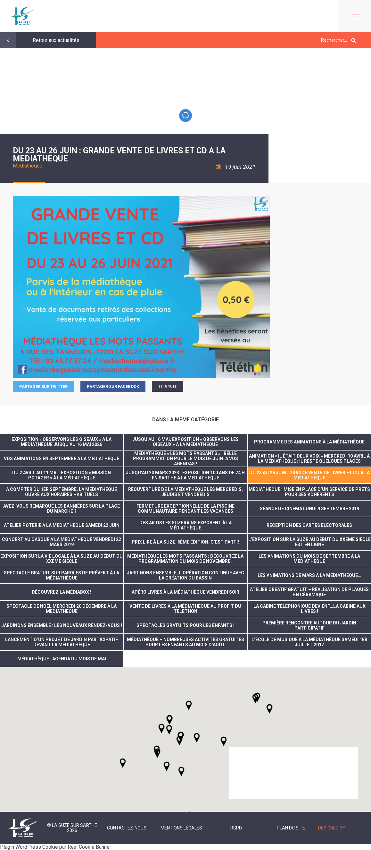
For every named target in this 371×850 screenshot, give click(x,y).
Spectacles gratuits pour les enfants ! (185, 625)
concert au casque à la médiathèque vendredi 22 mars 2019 (61, 542)
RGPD (236, 827)
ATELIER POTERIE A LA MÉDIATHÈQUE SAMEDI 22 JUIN (62, 525)
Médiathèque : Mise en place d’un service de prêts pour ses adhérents (309, 492)
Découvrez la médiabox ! (61, 592)
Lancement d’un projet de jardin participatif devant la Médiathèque (61, 642)
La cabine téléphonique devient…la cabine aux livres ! (309, 609)
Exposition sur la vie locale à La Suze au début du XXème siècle (61, 559)
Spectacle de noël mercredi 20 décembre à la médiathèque (61, 609)
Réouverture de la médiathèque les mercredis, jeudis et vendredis (185, 492)
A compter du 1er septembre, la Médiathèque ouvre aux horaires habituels (61, 492)
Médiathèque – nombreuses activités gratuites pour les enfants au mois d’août (185, 642)
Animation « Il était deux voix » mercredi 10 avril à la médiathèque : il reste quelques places (309, 458)
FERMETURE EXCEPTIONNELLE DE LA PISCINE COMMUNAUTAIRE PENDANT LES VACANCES (185, 508)
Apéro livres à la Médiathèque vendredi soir (185, 592)
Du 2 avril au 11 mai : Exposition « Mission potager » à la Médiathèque (61, 475)
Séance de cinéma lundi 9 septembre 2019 (309, 508)
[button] (197, 738)
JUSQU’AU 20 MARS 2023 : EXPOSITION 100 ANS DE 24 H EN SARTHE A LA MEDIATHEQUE (185, 475)
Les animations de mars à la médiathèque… (309, 575)
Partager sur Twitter (43, 386)
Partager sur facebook (113, 386)
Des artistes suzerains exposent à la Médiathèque (185, 525)
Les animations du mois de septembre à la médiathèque (309, 559)
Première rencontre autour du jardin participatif (309, 625)
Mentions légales (181, 827)
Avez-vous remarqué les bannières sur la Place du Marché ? (61, 508)
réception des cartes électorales (309, 525)
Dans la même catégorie (185, 419)
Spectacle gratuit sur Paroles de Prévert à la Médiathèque (61, 575)
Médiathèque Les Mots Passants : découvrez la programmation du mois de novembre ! (185, 559)
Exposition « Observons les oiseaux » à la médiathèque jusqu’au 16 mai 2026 (61, 442)
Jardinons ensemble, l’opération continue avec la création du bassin (185, 575)
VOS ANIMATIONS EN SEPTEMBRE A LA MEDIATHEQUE (61, 458)
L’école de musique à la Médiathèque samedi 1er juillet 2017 (309, 642)
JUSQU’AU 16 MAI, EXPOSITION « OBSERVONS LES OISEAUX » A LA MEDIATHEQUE (185, 442)
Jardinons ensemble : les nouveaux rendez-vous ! (61, 625)
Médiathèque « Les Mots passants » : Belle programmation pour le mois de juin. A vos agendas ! (185, 458)
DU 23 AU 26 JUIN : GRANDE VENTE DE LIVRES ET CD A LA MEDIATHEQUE (309, 475)
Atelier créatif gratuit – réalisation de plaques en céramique (309, 592)
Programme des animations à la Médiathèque (309, 441)
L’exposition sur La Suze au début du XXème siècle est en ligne (309, 542)
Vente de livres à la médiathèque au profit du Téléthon (185, 609)
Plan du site (291, 827)
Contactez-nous (126, 827)
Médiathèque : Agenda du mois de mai (61, 658)
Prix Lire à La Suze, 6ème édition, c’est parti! (185, 542)
